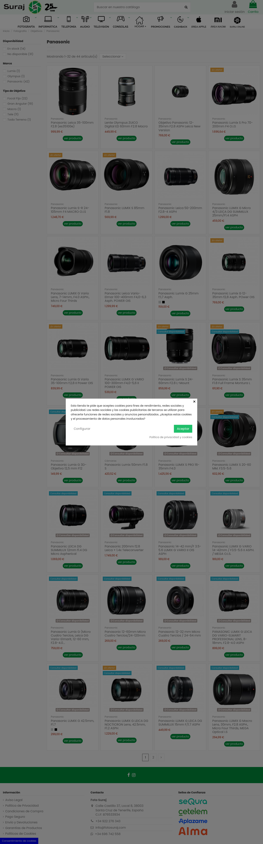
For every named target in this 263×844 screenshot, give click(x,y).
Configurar (82, 428)
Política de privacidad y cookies (170, 437)
